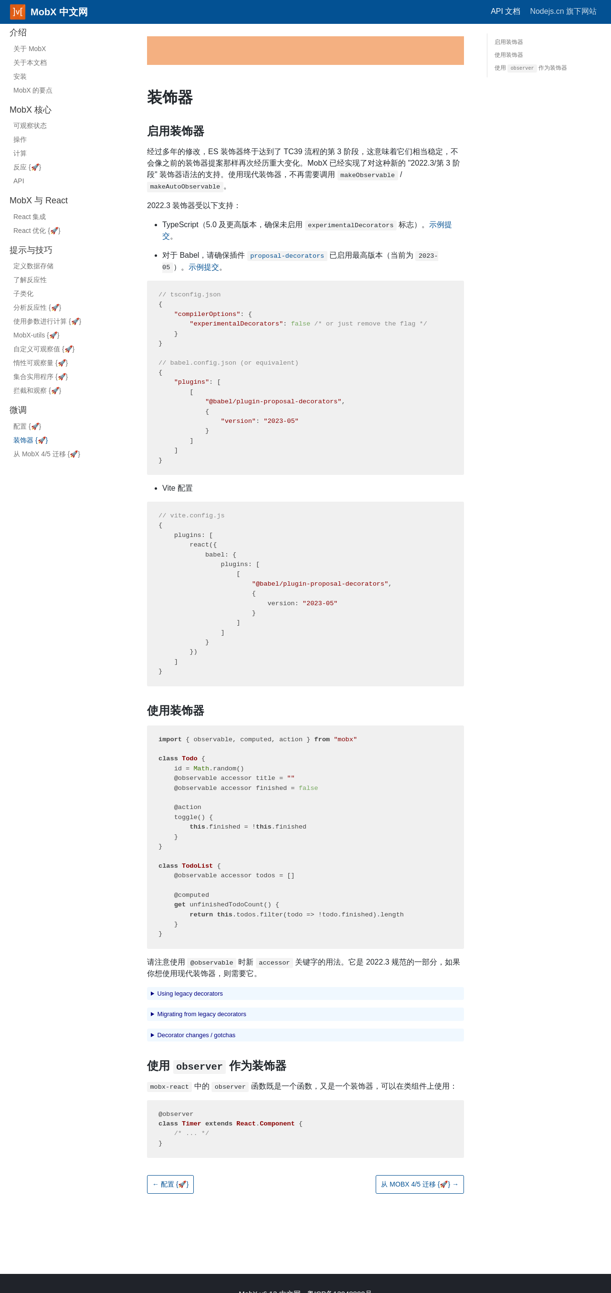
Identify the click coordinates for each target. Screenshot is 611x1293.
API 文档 (505, 11)
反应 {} (27, 167)
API (18, 181)
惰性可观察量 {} (40, 363)
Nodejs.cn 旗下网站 (563, 11)
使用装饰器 (175, 710)
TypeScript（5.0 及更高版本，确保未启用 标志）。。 (307, 231)
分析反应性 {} (37, 307)
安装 (20, 76)
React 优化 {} (37, 230)
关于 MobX (29, 49)
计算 (20, 153)
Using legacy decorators (190, 993)
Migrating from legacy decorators (202, 1014)
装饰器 (170, 97)
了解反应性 (30, 280)
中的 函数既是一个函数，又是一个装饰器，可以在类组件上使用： (302, 1087)
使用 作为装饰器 (216, 1066)
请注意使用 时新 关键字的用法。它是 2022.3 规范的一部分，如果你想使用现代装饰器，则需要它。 (303, 968)
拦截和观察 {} (37, 390)
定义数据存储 (33, 266)
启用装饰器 (175, 131)
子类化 (23, 293)
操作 (20, 139)
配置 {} (27, 426)
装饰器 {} (30, 440)
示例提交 (204, 267)
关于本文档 (30, 62)
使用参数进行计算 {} (47, 321)
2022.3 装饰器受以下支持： (194, 205)
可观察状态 (30, 125)
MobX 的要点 (33, 90)
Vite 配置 (177, 488)
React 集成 (29, 217)
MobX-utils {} (36, 335)
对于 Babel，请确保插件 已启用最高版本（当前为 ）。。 (300, 262)
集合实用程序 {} (40, 376)
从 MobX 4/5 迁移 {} (46, 454)
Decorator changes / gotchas (197, 1035)
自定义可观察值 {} (43, 349)
